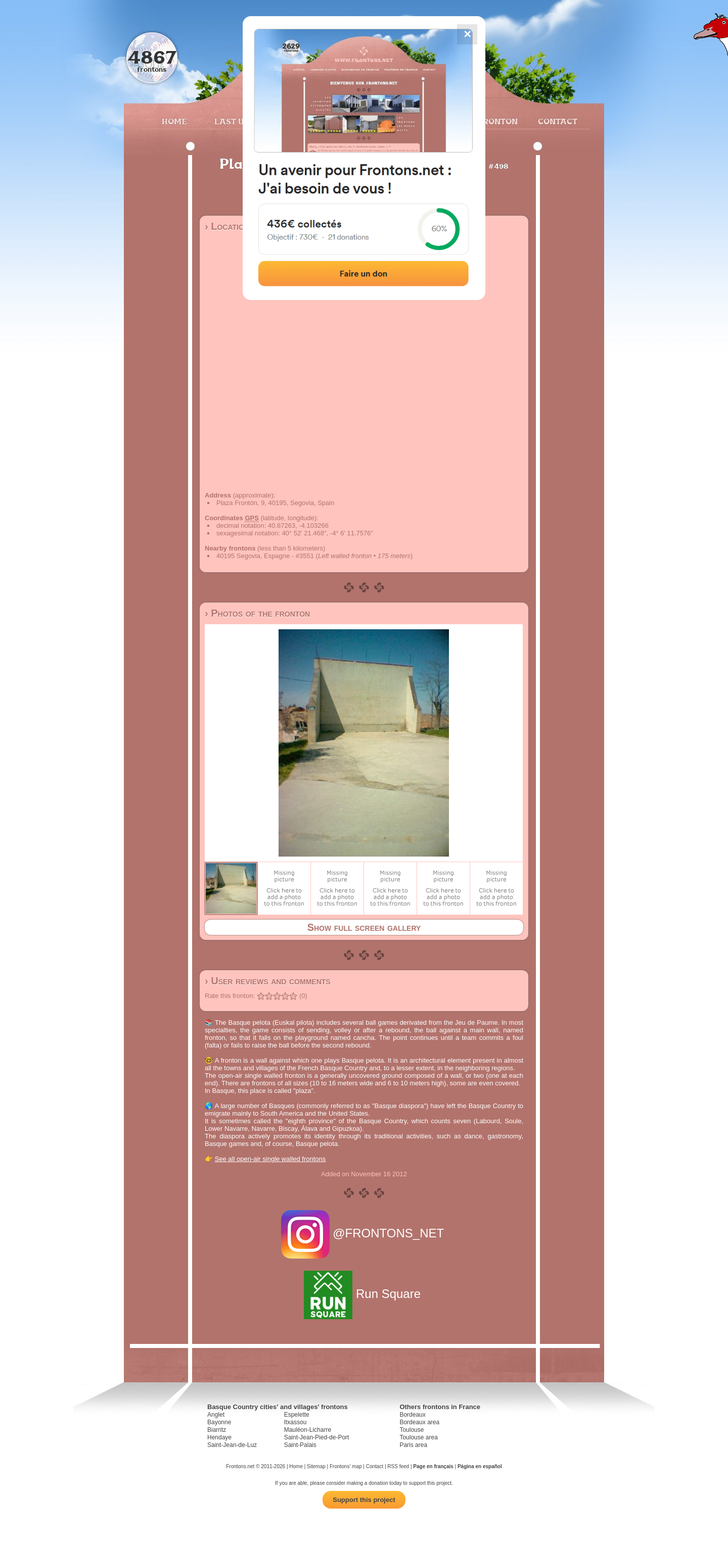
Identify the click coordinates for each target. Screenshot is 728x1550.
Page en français (433, 1466)
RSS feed (398, 1466)
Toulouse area (418, 1437)
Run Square (364, 1294)
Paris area (413, 1444)
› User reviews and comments (268, 980)
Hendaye (219, 1437)
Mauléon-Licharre (307, 1429)
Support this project (364, 1500)
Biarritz (216, 1429)
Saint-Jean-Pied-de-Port (316, 1437)
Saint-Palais (300, 1444)
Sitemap (316, 1466)
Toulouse (411, 1429)
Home (174, 121)
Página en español (480, 1466)
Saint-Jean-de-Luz (232, 1444)
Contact (556, 121)
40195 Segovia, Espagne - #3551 (265, 556)
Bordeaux (412, 1414)
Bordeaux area (419, 1422)
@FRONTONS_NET (364, 1233)
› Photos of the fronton (257, 613)
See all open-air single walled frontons (270, 1159)
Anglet (215, 1414)
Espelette (296, 1414)
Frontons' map (346, 1466)
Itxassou (295, 1422)
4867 (151, 56)
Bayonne (219, 1422)
